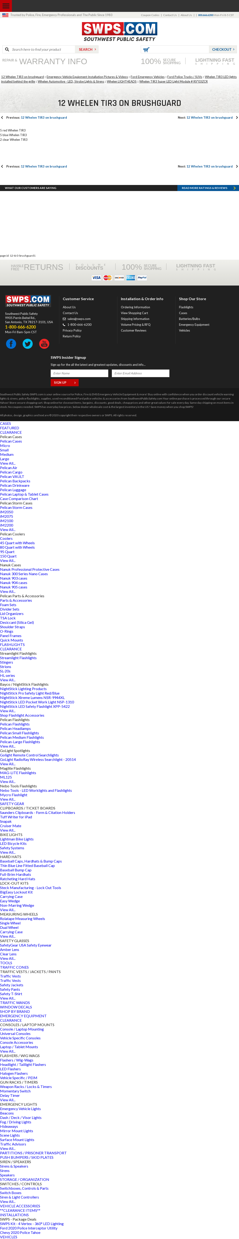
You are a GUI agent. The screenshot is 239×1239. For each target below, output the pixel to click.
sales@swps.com (79, 319)
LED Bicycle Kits (13, 843)
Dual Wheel (9, 927)
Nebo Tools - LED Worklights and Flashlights (36, 790)
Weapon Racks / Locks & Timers (26, 1086)
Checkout (222, 49)
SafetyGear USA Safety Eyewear (26, 945)
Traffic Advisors (13, 1144)
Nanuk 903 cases (13, 578)
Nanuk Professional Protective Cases (30, 569)
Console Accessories (16, 1042)
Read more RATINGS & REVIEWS (204, 188)
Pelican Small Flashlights (19, 733)
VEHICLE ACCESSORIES (20, 1206)
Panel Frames (10, 635)
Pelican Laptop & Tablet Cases (24, 494)
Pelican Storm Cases (16, 507)
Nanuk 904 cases (13, 582)
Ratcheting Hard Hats (17, 878)
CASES (5, 423)
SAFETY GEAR (12, 803)
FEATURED (9, 428)
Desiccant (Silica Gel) (17, 622)
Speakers (7, 1175)
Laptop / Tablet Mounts (19, 1046)
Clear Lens (8, 954)
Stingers (6, 662)
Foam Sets (8, 604)
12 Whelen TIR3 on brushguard (22, 77)
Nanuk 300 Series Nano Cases (24, 573)
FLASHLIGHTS (12, 644)
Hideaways (9, 1126)
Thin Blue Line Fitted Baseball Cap (27, 865)
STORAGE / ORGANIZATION (24, 1179)
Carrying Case (11, 896)
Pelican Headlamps (15, 728)
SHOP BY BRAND (15, 1011)
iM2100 (6, 520)
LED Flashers (10, 1069)
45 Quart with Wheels (17, 543)
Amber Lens (9, 949)
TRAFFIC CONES (14, 967)
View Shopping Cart (134, 313)
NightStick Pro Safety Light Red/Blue (30, 693)
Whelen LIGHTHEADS (122, 81)
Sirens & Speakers (14, 1166)
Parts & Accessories (16, 600)
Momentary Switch (15, 1091)
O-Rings (6, 631)
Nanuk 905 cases (13, 587)
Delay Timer (10, 1095)
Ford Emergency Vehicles (148, 77)
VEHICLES (8, 1237)
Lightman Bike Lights (17, 839)
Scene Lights (10, 1135)
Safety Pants (10, 989)
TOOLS (6, 962)
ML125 (6, 777)
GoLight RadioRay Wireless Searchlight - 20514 (38, 759)
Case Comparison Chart (19, 498)
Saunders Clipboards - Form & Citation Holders (37, 812)
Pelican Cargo (11, 472)
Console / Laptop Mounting (22, 1029)
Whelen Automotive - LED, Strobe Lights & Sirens (71, 81)
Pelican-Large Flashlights (20, 741)
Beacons (7, 1113)
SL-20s (5, 671)
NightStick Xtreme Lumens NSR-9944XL (32, 697)
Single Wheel (10, 923)
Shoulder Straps (12, 627)
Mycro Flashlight (13, 794)
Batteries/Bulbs (189, 319)
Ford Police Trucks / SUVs (184, 77)
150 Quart (8, 556)
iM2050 (6, 512)
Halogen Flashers (14, 1073)
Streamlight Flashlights (18, 657)
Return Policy (72, 336)
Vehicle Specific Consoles (20, 1038)
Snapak (6, 821)
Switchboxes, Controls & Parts (24, 1188)
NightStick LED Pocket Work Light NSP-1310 (37, 702)
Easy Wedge (10, 901)
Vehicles (184, 330)
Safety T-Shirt (11, 993)
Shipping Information (135, 319)
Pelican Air (8, 467)
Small (4, 450)
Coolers (6, 538)
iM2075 (6, 516)
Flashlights (186, 307)
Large (4, 459)
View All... (7, 463)
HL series (7, 675)
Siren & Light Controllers (19, 1197)
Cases (183, 313)
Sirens (5, 1170)
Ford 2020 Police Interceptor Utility (28, 1228)
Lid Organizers (12, 613)
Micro (5, 445)
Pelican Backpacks (15, 481)
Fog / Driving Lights (15, 1122)
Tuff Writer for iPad (16, 817)
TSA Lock (8, 618)
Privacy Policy (72, 330)
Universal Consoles (15, 1033)
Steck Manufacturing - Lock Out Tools (30, 887)
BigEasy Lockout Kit (16, 892)
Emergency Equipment (194, 324)
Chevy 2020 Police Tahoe (20, 1232)
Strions (5, 666)
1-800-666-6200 (79, 324)
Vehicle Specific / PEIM (18, 1077)
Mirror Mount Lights (16, 1130)
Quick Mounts (11, 640)
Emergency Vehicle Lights (20, 1108)
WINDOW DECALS (16, 1007)
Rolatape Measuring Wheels (22, 918)
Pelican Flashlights (15, 724)
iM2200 (6, 525)
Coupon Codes (150, 15)
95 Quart (7, 551)
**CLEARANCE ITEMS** (20, 1210)
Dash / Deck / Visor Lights (21, 1117)
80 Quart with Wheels (17, 547)
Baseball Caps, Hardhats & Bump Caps (31, 861)
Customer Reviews (133, 330)
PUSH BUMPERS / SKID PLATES (26, 1157)
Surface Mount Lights (17, 1139)
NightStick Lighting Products (23, 688)
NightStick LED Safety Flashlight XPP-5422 (35, 706)
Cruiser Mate (10, 825)
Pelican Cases (11, 441)
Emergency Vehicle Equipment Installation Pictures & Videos (87, 77)
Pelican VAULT (12, 476)
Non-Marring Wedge (17, 905)
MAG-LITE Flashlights (18, 772)
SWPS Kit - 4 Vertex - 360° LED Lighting (32, 1223)
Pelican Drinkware (14, 485)
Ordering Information (135, 307)
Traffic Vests (10, 976)
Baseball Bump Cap (16, 870)
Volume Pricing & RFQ (136, 324)
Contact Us (170, 15)
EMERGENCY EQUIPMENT (23, 1016)
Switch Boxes (10, 1192)
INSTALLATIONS (14, 1214)
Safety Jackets (11, 985)
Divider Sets (9, 609)
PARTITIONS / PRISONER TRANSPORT (33, 1153)
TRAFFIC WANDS (15, 1002)
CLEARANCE (11, 432)
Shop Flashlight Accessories (22, 715)
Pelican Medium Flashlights (22, 737)
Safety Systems (12, 848)
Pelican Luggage (13, 489)
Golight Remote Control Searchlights (29, 755)
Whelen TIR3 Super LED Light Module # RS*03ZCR (173, 81)
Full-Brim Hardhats (15, 874)
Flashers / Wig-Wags (16, 1060)
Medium (7, 454)
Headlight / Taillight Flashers (23, 1064)
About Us (186, 15)
